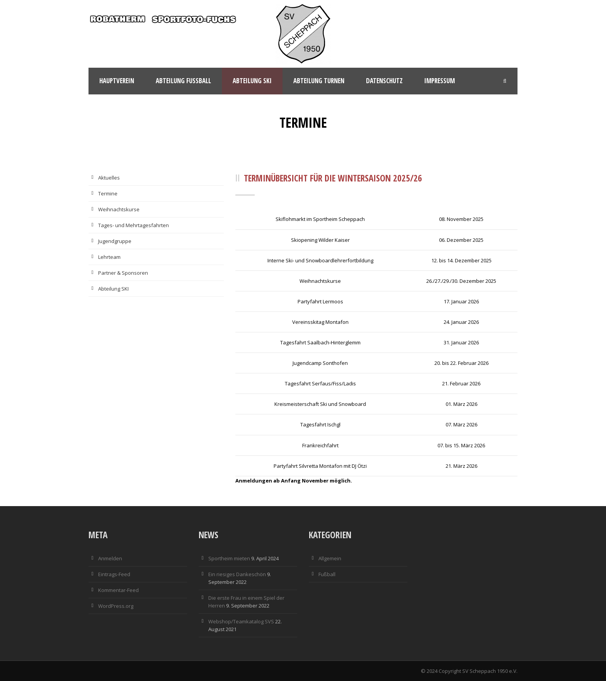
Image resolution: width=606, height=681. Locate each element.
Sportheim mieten (229, 558)
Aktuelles (109, 177)
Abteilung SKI (113, 288)
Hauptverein (116, 80)
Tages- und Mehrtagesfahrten (133, 225)
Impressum (439, 80)
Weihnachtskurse (119, 209)
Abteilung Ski (252, 80)
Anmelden (110, 558)
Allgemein (329, 558)
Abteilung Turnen (318, 80)
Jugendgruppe (114, 241)
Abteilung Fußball (183, 80)
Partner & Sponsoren (123, 272)
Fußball (326, 574)
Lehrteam (109, 256)
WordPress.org (115, 605)
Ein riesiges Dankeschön (237, 574)
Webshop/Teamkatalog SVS (241, 621)
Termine (107, 193)
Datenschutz (384, 80)
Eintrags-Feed (114, 574)
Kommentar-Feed (118, 590)
